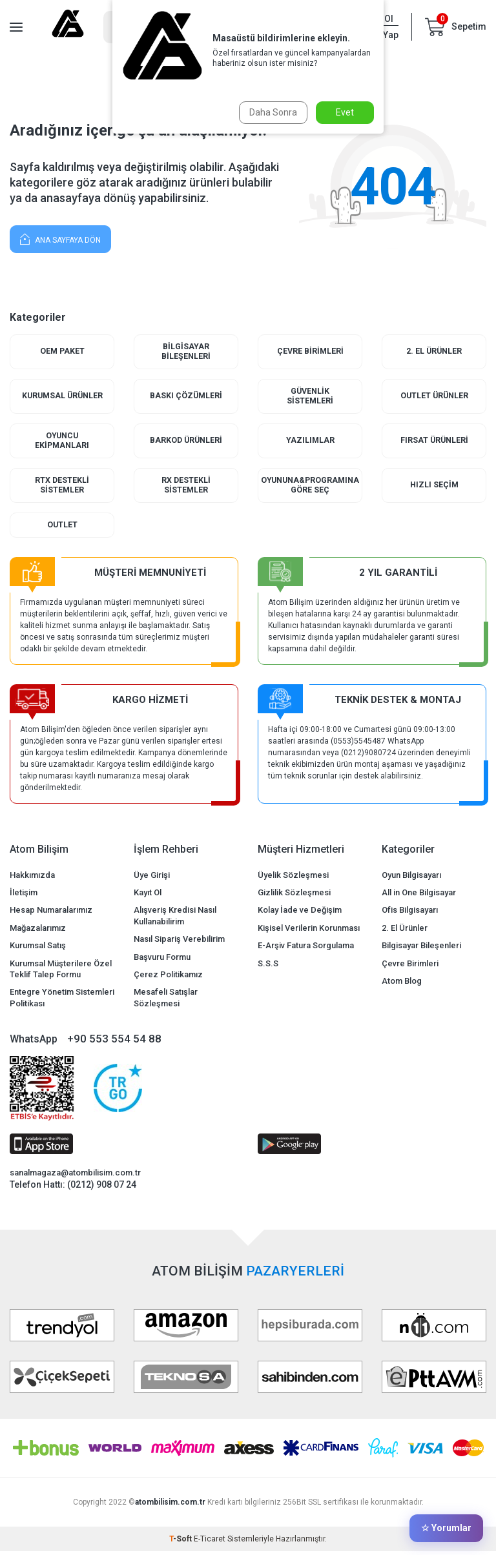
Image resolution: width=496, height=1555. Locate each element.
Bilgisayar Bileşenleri (186, 352)
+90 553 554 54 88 (114, 1042)
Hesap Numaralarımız (51, 914)
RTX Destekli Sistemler (62, 488)
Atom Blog (402, 985)
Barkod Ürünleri (186, 442)
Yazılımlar (310, 442)
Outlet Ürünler (434, 397)
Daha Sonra (272, 112)
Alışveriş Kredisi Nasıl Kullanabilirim (175, 919)
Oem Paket (62, 351)
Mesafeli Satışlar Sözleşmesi (166, 1001)
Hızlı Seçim (434, 488)
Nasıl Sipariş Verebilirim (179, 943)
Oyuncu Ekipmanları (62, 442)
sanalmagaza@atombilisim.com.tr (75, 1176)
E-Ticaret (209, 1542)
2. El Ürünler (434, 351)
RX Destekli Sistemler (186, 488)
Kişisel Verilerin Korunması (309, 932)
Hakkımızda (32, 878)
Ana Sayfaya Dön (60, 238)
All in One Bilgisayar (419, 896)
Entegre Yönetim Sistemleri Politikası (62, 1001)
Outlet (62, 528)
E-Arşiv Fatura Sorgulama (306, 949)
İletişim (23, 896)
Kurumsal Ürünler (62, 397)
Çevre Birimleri (310, 351)
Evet (345, 112)
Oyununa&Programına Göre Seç (310, 488)
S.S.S (268, 966)
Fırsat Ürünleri (434, 442)
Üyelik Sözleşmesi (293, 878)
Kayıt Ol (147, 896)
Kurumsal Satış (38, 949)
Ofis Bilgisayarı (410, 914)
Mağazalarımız (38, 932)
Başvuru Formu (162, 960)
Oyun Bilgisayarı (411, 878)
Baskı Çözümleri (186, 397)
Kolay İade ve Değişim (300, 914)
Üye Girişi (152, 878)
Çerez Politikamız (168, 978)
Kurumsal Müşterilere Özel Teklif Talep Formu (61, 972)
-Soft (181, 1542)
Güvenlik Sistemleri (310, 397)
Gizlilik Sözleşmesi (294, 896)
